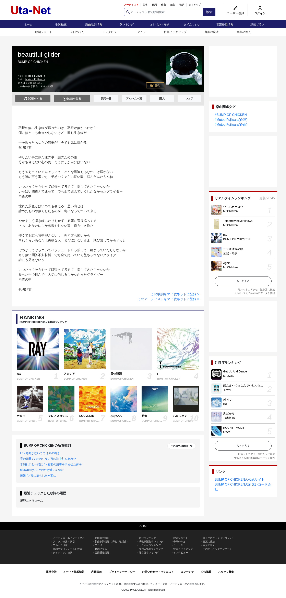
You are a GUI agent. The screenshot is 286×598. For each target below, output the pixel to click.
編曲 (172, 4)
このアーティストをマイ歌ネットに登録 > (168, 299)
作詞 (154, 4)
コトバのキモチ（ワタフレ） (219, 537)
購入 (162, 98)
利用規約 (96, 571)
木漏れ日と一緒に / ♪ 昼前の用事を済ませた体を (51, 464)
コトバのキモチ (159, 24)
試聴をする (32, 99)
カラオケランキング (150, 545)
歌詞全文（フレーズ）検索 (67, 548)
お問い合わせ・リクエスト (158, 571)
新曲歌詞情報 (93, 24)
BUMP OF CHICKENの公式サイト (239, 479)
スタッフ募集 (226, 571)
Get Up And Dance (235, 371)
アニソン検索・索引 (64, 541)
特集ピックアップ (175, 32)
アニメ (141, 32)
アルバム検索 (60, 545)
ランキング (126, 24)
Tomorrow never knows (237, 220)
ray (225, 235)
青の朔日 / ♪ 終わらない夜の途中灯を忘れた (48, 458)
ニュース (178, 545)
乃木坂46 (229, 418)
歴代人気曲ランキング (151, 548)
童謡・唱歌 (230, 253)
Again (226, 263)
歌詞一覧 (106, 98)
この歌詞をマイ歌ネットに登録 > (175, 294)
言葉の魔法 (211, 32)
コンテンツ (187, 571)
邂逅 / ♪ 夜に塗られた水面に (38, 475)
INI (225, 403)
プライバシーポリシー (122, 571)
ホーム (28, 24)
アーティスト (131, 4)
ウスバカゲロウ (233, 206)
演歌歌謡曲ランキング (151, 541)
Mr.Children (230, 211)
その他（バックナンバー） (217, 548)
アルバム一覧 (134, 98)
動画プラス (257, 24)
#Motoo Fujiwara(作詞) (231, 119)
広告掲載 (206, 571)
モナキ (227, 389)
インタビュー (110, 32)
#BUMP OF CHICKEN (231, 115)
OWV (226, 432)
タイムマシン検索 (62, 552)
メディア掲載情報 (73, 571)
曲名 (145, 4)
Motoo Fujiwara (35, 76)
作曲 (163, 4)
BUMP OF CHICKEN (236, 239)
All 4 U (227, 399)
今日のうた (77, 32)
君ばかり (229, 413)
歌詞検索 (61, 24)
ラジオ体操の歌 (233, 249)
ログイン (260, 13)
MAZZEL (228, 375)
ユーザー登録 (235, 13)
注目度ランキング (148, 552)
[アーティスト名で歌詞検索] (163, 12)
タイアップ (195, 4)
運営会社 (51, 571)
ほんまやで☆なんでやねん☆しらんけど (248, 385)
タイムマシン (192, 24)
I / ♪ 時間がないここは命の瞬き (40, 453)
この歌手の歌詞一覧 (182, 446)
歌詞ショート (43, 32)
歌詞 (181, 4)
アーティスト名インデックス (69, 537)
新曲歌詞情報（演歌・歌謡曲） (112, 541)
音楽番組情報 (224, 24)
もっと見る (243, 281)
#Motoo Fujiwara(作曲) (231, 124)
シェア (189, 98)
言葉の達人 (244, 32)
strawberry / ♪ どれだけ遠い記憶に (42, 469)
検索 (209, 12)
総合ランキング (147, 537)
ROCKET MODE (233, 427)
